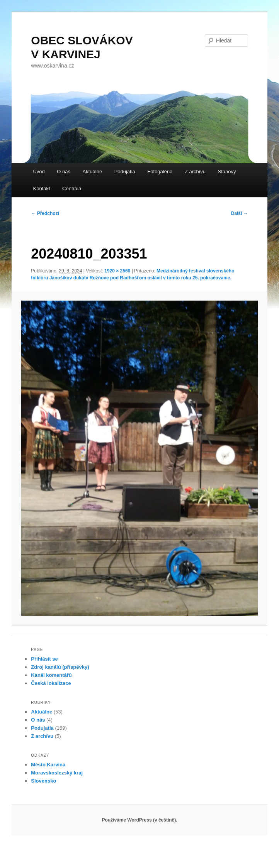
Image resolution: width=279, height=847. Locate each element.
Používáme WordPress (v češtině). (139, 820)
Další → (239, 213)
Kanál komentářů (51, 675)
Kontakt (41, 188)
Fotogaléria (159, 171)
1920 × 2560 (117, 271)
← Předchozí (45, 213)
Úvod (38, 171)
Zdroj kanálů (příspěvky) (60, 667)
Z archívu (195, 171)
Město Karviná (48, 765)
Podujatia (124, 171)
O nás (63, 171)
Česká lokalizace (51, 683)
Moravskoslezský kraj (57, 773)
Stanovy (227, 171)
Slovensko (43, 781)
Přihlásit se (44, 659)
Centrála (71, 188)
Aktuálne (92, 171)
